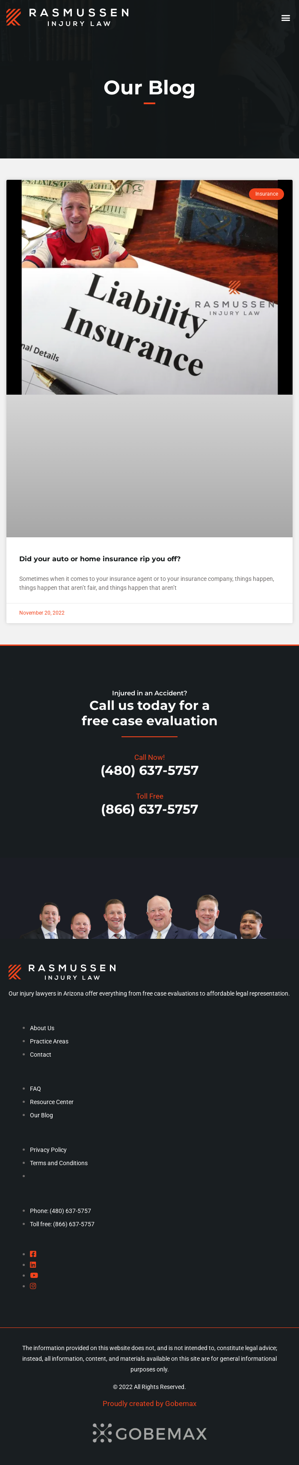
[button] (285, 17)
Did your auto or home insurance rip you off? (100, 559)
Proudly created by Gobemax (149, 1404)
